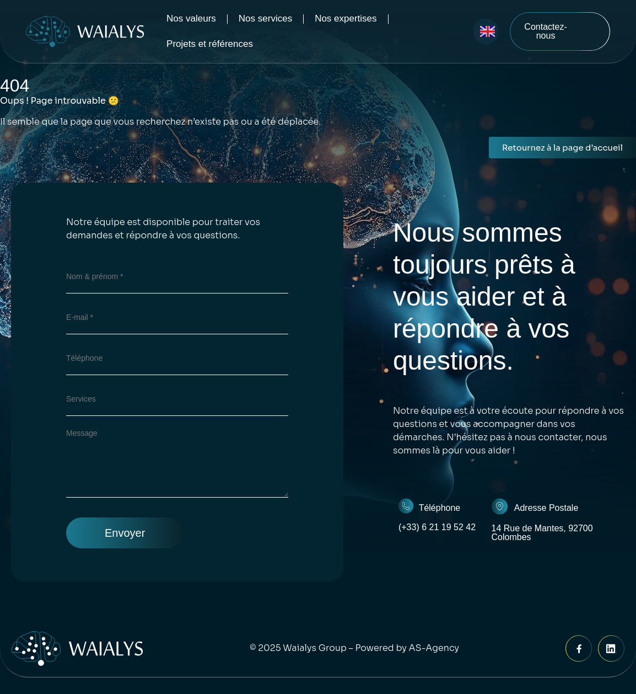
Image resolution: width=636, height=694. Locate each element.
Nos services (265, 18)
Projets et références (209, 44)
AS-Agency (434, 648)
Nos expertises (345, 18)
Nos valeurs (191, 18)
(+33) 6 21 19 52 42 (437, 527)
